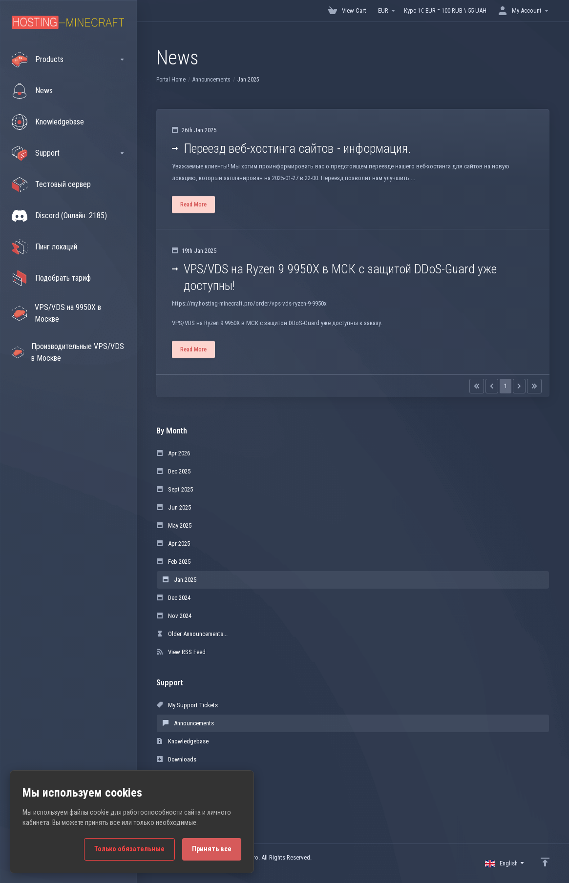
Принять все (212, 849)
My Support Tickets (187, 705)
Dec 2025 (173, 471)
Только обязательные (129, 849)
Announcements (211, 79)
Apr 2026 (173, 453)
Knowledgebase (183, 741)
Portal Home (171, 79)
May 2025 (174, 525)
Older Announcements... (192, 633)
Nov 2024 (174, 615)
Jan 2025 (179, 579)
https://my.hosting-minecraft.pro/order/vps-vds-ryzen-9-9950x (249, 303)
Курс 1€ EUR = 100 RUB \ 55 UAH (445, 10)
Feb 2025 (173, 561)
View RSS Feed (181, 652)
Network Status (182, 777)
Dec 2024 (173, 597)
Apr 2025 (173, 543)
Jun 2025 (174, 507)
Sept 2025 (175, 489)
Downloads (176, 759)
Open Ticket (177, 795)
